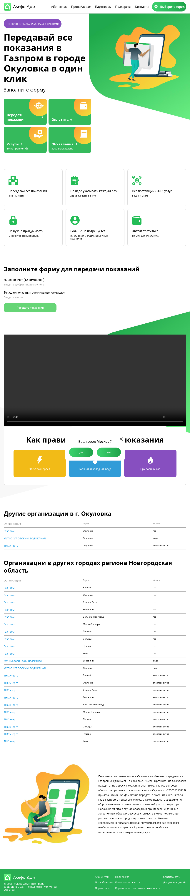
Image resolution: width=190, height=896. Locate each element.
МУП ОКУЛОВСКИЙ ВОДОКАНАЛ (25, 538)
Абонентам (59, 7)
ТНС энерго (11, 545)
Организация (12, 524)
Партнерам (103, 7)
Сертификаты (172, 877)
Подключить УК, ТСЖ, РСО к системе (32, 24)
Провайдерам (81, 7)
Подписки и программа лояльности (138, 888)
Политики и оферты (128, 882)
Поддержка (123, 7)
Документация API (174, 882)
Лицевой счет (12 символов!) (24, 280)
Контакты (142, 7)
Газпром (9, 531)
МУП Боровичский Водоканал (23, 661)
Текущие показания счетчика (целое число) (34, 292)
